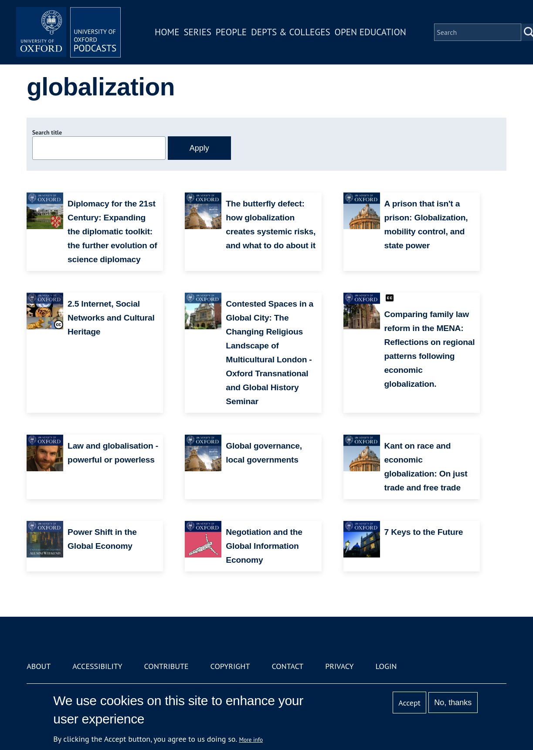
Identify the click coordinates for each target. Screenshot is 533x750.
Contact (287, 666)
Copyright (230, 666)
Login (386, 666)
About (39, 666)
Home (167, 32)
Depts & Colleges (290, 32)
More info (251, 739)
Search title (47, 132)
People (231, 32)
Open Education (370, 32)
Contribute (166, 666)
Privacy (339, 666)
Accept (409, 703)
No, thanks (453, 702)
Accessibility (97, 666)
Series (197, 32)
